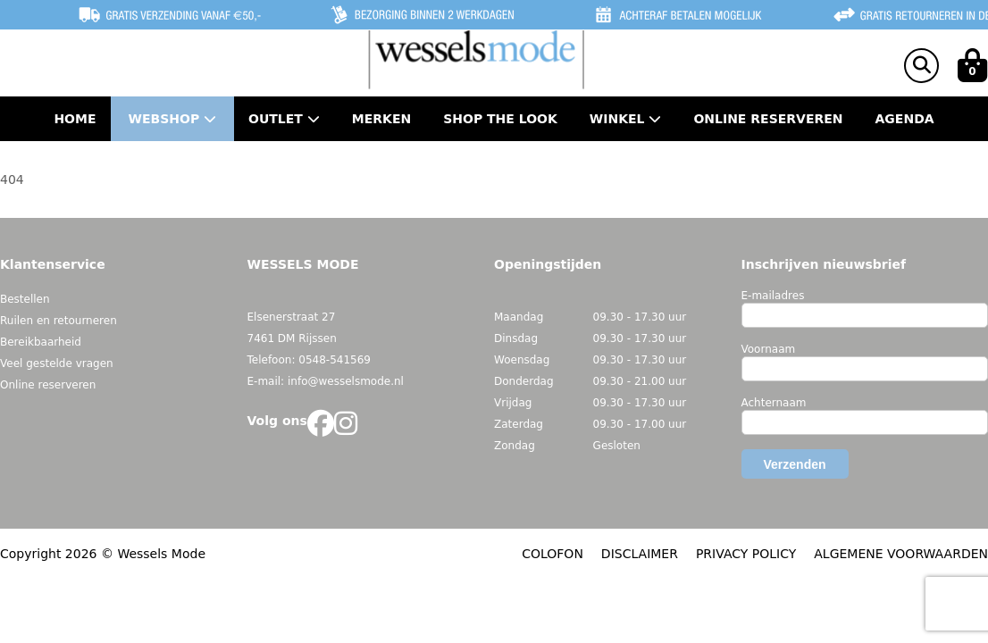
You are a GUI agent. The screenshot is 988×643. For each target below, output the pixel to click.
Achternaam (774, 403)
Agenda (904, 119)
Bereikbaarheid (40, 342)
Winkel (626, 119)
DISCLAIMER (639, 554)
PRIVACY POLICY (746, 554)
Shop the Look (500, 119)
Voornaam (768, 349)
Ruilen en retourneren (58, 320)
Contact (494, 163)
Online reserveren (48, 385)
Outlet (284, 119)
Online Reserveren (767, 119)
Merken (381, 119)
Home (75, 119)
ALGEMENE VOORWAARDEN (901, 554)
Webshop (173, 119)
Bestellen (25, 299)
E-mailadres (773, 295)
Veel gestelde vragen (56, 363)
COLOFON (552, 554)
